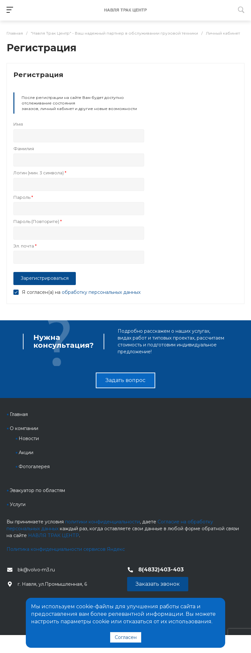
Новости (29, 438)
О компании (24, 428)
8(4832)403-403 (161, 569)
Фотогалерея (34, 467)
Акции (26, 452)
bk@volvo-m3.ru (36, 570)
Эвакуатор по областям (37, 490)
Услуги (17, 504)
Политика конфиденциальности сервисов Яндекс (66, 549)
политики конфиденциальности (102, 522)
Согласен (126, 637)
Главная (19, 414)
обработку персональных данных (101, 292)
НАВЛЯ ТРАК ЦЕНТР (53, 535)
